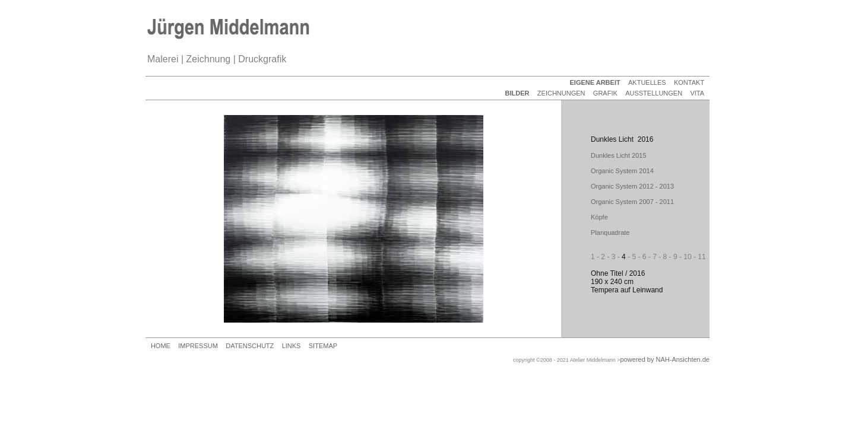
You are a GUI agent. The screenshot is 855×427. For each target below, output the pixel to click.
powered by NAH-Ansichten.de (665, 359)
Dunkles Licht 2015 (619, 155)
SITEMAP (323, 345)
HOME (160, 345)
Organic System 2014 (622, 170)
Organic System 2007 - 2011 (632, 201)
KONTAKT (689, 82)
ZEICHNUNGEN (561, 93)
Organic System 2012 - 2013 (632, 186)
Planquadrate (610, 232)
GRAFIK (605, 93)
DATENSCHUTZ (250, 345)
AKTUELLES (647, 82)
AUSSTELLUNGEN (653, 93)
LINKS (291, 345)
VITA (697, 93)
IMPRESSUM (198, 345)
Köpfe (599, 217)
